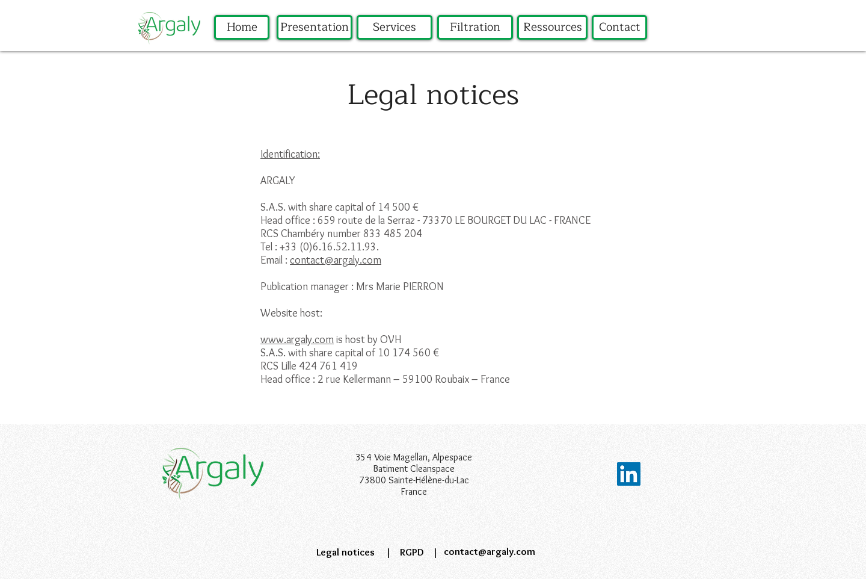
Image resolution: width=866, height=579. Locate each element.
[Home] (241, 27)
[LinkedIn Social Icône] (628, 474)
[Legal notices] (345, 552)
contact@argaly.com (335, 260)
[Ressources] (552, 27)
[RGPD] (412, 552)
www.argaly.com (297, 339)
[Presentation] (314, 27)
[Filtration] (475, 27)
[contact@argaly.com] (489, 552)
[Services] (394, 27)
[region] (241, 50)
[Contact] (619, 27)
